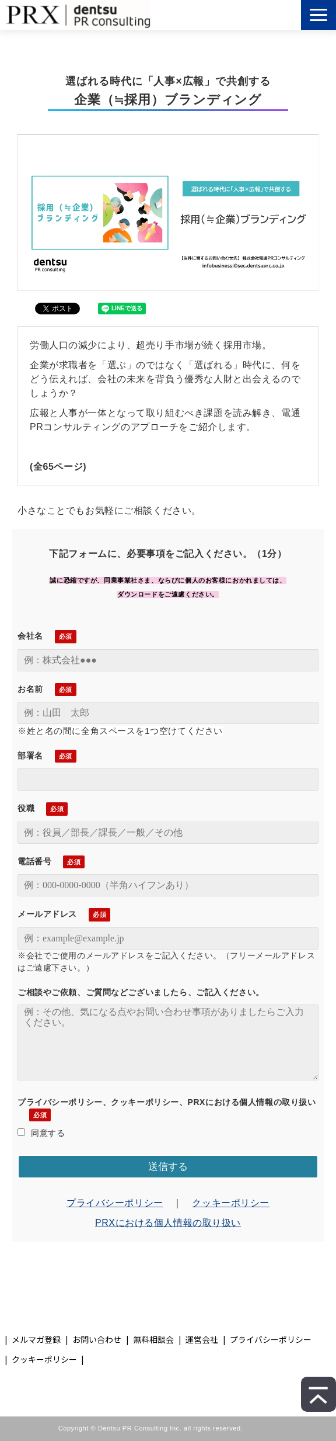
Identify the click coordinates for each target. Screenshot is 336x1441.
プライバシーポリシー (114, 1203)
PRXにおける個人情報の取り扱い (168, 1223)
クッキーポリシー (231, 1203)
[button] (318, 15)
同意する (41, 1133)
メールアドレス (47, 914)
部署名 (30, 755)
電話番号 (34, 861)
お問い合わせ (96, 1339)
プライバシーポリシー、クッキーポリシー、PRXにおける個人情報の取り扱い (167, 1102)
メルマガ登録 (36, 1339)
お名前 (30, 689)
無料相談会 (153, 1339)
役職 (26, 808)
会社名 (30, 635)
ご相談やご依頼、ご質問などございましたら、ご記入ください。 (141, 992)
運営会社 (202, 1339)
